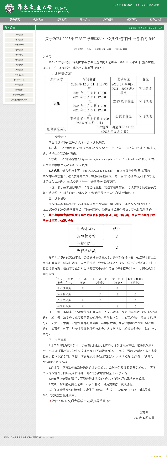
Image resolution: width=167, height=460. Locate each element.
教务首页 (15, 19)
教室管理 (19, 40)
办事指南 (108, 19)
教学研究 (19, 55)
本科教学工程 (19, 80)
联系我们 (128, 5)
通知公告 (85, 19)
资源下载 (132, 19)
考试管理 (19, 50)
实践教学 (19, 65)
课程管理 (19, 60)
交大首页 (117, 5)
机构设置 (38, 19)
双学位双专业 (19, 45)
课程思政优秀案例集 (19, 100)
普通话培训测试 (19, 95)
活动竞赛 (19, 90)
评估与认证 (19, 75)
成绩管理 (19, 35)
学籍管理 (19, 85)
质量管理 (19, 70)
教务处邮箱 (140, 5)
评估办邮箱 (154, 5)
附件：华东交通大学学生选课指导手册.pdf (81, 401)
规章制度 (62, 19)
